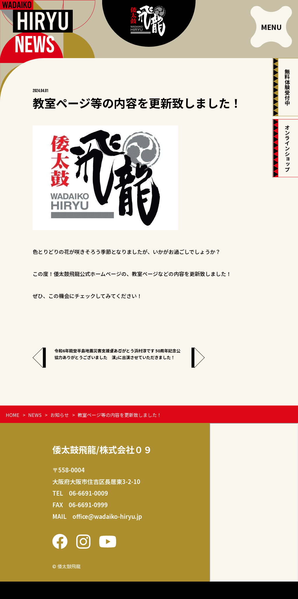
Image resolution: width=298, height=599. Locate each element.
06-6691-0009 (88, 493)
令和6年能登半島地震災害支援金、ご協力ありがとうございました (89, 358)
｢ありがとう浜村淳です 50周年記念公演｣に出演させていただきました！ (207, 358)
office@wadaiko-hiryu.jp (107, 516)
